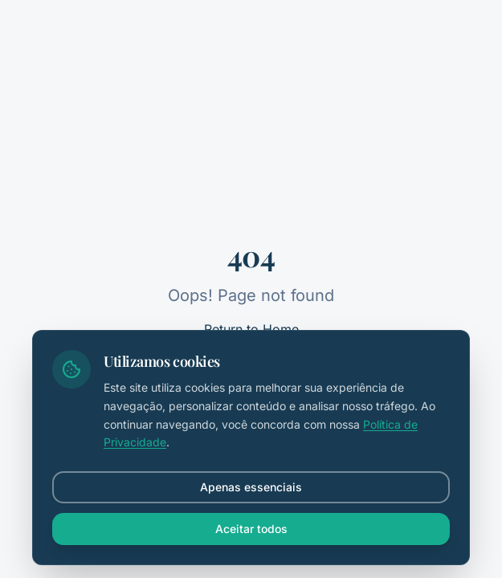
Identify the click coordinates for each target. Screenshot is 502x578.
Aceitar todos (251, 528)
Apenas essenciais (251, 487)
